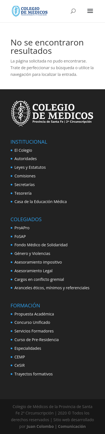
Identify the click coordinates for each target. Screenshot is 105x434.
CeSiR (20, 365)
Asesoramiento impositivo (38, 262)
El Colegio (23, 150)
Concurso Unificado (32, 322)
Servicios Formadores (34, 331)
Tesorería (23, 193)
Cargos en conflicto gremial (39, 279)
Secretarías (25, 184)
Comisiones (25, 176)
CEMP (20, 357)
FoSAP (20, 236)
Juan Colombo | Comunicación (56, 426)
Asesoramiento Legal (34, 270)
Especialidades (28, 348)
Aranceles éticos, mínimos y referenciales (52, 287)
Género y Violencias (32, 253)
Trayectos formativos (34, 374)
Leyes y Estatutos (30, 167)
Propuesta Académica (34, 314)
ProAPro (22, 227)
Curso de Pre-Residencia (37, 339)
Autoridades (26, 158)
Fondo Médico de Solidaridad (41, 244)
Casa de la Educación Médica (41, 201)
